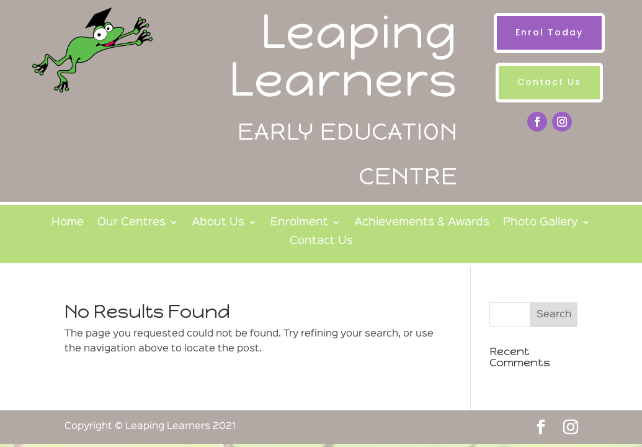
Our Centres (131, 222)
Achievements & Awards (421, 222)
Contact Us (549, 82)
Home (67, 222)
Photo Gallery (540, 222)
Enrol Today (549, 32)
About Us (218, 222)
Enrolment (299, 222)
